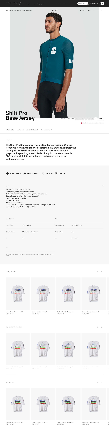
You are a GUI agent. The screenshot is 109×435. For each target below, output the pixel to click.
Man (7, 10)
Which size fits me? (98, 123)
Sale (15, 10)
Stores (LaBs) (29, 10)
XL (89, 118)
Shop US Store (82, 3)
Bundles (19, 10)
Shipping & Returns (32, 130)
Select (100, 118)
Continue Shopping (94, 3)
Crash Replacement (46, 130)
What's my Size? (10, 129)
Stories (23, 10)
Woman (11, 10)
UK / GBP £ (82, 10)
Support (88, 10)
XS (76, 118)
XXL (92, 118)
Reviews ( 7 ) (21, 129)
